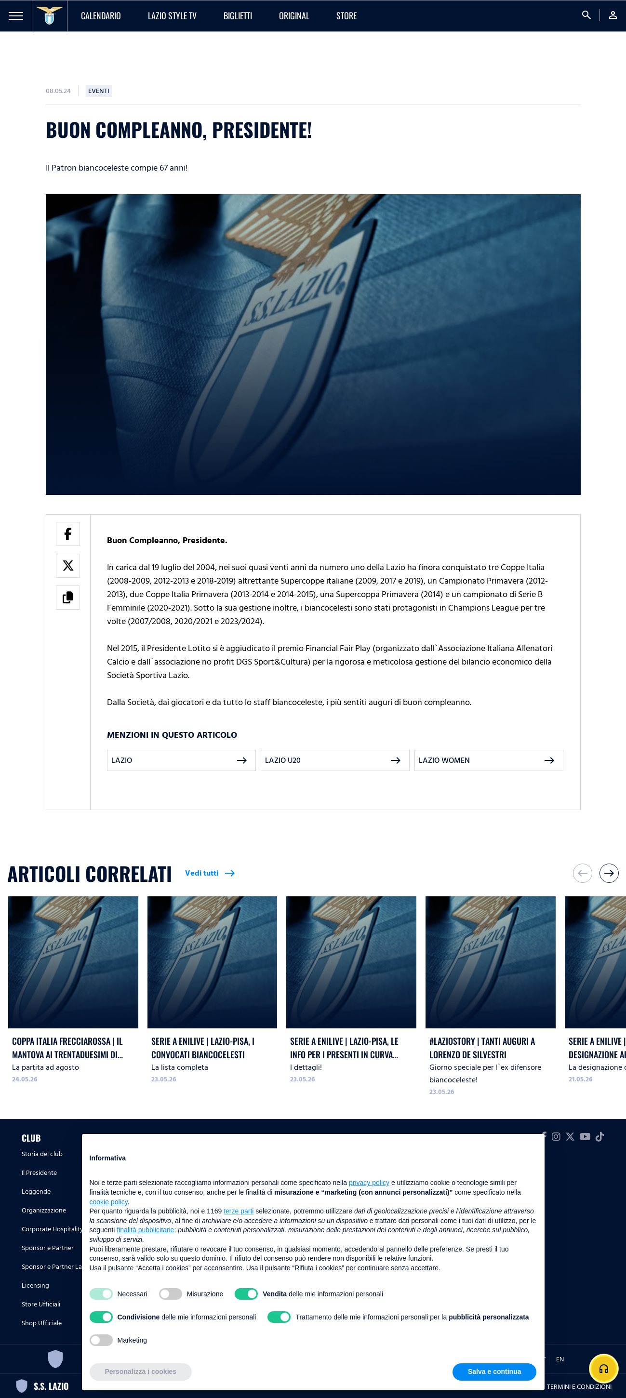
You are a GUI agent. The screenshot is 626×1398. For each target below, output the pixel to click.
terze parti (238, 1211)
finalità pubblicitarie (145, 1230)
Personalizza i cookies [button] (141, 1371)
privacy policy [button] (369, 1182)
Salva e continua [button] (494, 1371)
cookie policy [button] (109, 1202)
